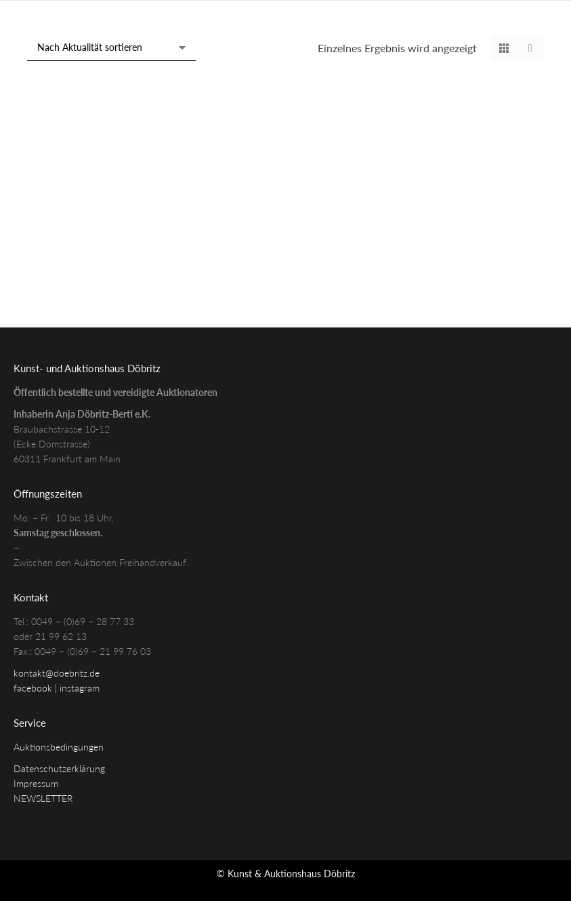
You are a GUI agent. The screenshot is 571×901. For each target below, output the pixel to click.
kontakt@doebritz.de (57, 673)
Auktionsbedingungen (59, 747)
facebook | (37, 688)
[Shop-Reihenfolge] (111, 48)
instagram (80, 688)
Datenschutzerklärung (59, 768)
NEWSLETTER (43, 798)
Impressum (36, 783)
